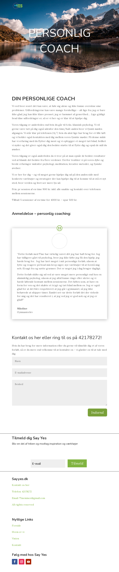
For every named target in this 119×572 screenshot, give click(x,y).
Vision (15, 538)
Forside (16, 525)
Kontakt (16, 545)
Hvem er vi (18, 532)
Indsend (97, 412)
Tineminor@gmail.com (32, 498)
